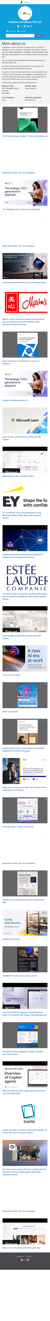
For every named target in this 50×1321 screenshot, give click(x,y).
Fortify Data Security (11, 939)
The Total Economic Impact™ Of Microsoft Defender (25, 136)
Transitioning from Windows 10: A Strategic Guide (24, 283)
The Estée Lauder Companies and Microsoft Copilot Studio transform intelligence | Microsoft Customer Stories (25, 596)
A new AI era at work (11, 675)
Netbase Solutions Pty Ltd (25, 21)
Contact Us (20, 1256)
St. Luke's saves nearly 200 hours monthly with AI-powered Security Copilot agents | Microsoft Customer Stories (24, 1172)
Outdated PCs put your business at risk (20, 976)
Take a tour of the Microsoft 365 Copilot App (22, 1248)
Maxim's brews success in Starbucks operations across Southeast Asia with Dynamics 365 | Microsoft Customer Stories (23, 322)
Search (39, 35)
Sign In (26, 2)
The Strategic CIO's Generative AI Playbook (21, 209)
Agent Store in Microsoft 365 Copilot (18, 476)
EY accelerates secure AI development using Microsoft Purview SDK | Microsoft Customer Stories (22, 515)
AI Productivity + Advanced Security (18, 827)
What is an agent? (10, 712)
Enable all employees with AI (15, 400)
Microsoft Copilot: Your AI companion (19, 173)
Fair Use (28, 1256)
